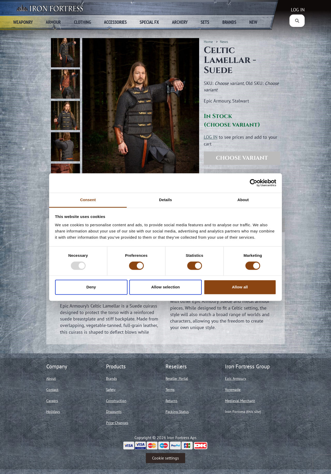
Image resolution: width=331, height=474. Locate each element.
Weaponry (23, 22)
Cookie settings (165, 458)
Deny (91, 287)
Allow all (240, 287)
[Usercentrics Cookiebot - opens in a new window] (253, 183)
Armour (53, 22)
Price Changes (117, 422)
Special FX (149, 22)
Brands (229, 22)
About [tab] (243, 200)
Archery (180, 22)
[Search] (297, 20)
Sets (205, 22)
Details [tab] (165, 200)
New (253, 22)
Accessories (115, 22)
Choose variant (242, 158)
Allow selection (165, 287)
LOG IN (298, 10)
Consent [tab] (88, 200)
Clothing (82, 22)
